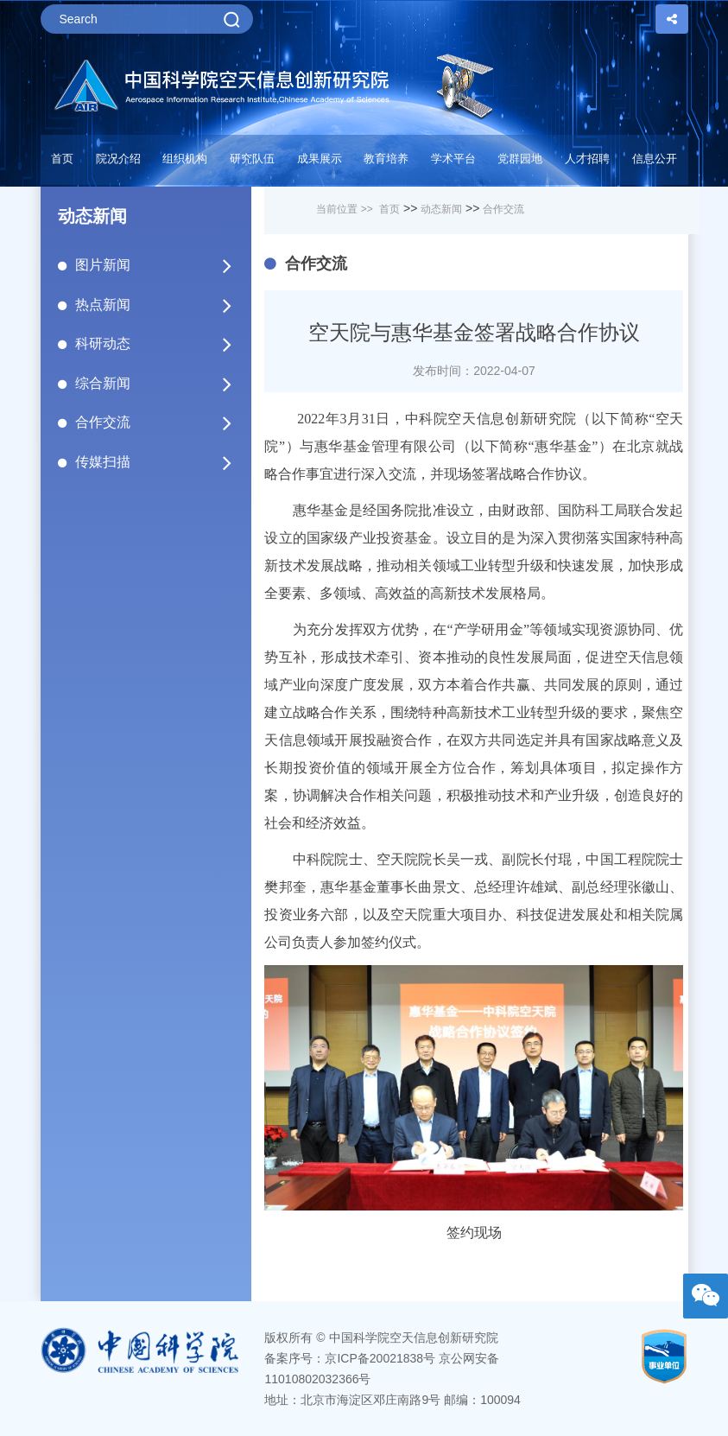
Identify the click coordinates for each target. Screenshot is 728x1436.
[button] (252, 163)
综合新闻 (155, 383)
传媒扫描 (155, 462)
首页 (62, 158)
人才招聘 (587, 158)
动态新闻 (441, 209)
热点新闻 (155, 305)
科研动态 (155, 344)
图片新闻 (155, 265)
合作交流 (155, 422)
